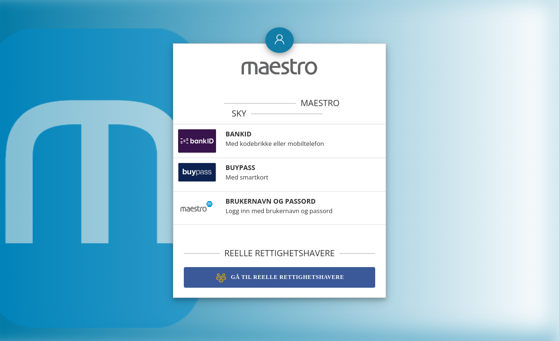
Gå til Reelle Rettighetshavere (279, 276)
